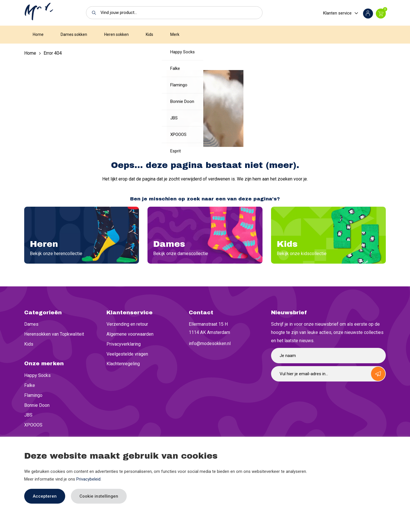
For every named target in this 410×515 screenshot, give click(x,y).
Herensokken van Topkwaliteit (54, 334)
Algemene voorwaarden (129, 334)
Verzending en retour (127, 324)
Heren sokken (116, 34)
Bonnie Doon (37, 405)
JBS (28, 415)
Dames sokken (74, 34)
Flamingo (33, 395)
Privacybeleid (88, 479)
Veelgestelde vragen (127, 354)
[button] (92, 12)
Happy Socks (37, 375)
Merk (174, 34)
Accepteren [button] (45, 496)
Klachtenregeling (123, 363)
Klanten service (337, 13)
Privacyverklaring (123, 344)
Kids (149, 34)
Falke (29, 385)
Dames (31, 324)
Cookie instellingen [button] (98, 496)
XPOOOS (33, 425)
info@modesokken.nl (210, 343)
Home (38, 34)
